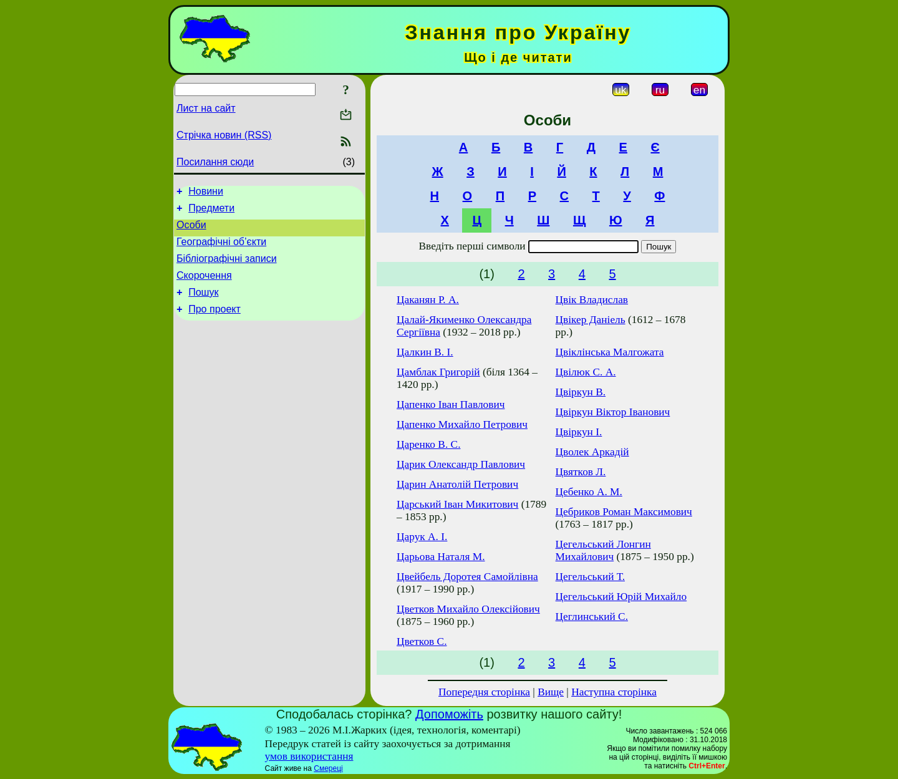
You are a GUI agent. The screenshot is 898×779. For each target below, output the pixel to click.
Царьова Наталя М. (441, 557)
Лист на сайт (206, 108)
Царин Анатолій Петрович (457, 484)
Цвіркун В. (581, 392)
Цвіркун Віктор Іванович (613, 412)
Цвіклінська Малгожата (610, 352)
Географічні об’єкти (221, 249)
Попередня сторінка (484, 692)
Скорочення (204, 286)
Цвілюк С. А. (586, 372)
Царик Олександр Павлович (461, 464)
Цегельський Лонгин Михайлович (603, 550)
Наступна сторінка (614, 692)
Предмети (211, 211)
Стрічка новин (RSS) (223, 135)
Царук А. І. (422, 537)
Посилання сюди (215, 162)
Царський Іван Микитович (457, 504)
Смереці (328, 768)
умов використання (309, 756)
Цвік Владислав (592, 300)
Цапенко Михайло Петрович (462, 424)
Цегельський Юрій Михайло (621, 596)
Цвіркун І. (579, 432)
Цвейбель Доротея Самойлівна (467, 577)
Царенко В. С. (428, 444)
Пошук (203, 305)
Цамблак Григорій (438, 372)
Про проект (214, 324)
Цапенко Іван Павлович (451, 404)
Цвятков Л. (581, 472)
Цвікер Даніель (590, 320)
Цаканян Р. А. (428, 300)
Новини (205, 193)
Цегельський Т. (590, 577)
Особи (191, 230)
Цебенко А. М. (589, 492)
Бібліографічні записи (226, 268)
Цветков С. (422, 641)
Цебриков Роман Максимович (624, 512)
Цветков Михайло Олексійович (468, 609)
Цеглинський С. (592, 616)
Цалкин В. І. (425, 352)
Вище (551, 692)
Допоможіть (449, 714)
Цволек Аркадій (592, 452)
